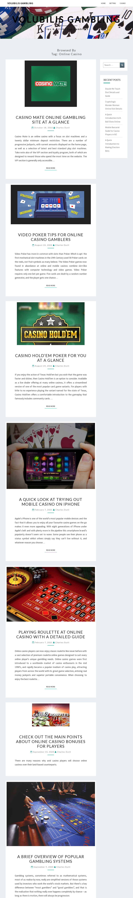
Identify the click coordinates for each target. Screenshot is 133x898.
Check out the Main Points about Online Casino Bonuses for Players (50, 741)
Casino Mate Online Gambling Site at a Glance (51, 119)
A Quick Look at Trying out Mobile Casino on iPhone (50, 501)
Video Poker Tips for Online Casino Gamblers (50, 237)
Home (103, 3)
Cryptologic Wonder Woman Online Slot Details (113, 105)
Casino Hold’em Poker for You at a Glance (50, 358)
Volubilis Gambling (20, 3)
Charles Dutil (63, 128)
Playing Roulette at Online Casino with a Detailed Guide (50, 634)
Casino (123, 3)
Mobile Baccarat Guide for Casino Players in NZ (112, 131)
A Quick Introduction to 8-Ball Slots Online (113, 118)
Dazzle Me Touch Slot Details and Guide (112, 92)
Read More (51, 168)
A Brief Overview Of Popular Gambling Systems (50, 859)
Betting (112, 3)
